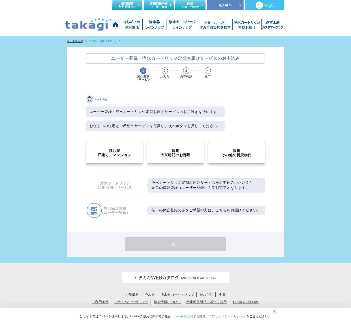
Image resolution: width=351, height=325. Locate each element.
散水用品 (206, 295)
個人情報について (167, 302)
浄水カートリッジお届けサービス (246, 25)
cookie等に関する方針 (189, 316)
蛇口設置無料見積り (127, 5)
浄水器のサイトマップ (177, 295)
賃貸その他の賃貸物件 (236, 153)
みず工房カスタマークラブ (272, 25)
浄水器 (150, 295)
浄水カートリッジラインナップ (182, 25)
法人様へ (225, 5)
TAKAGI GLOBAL (246, 302)
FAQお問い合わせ (190, 5)
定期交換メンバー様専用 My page (264, 5)
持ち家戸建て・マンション (114, 153)
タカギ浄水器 (75, 41)
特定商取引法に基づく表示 (206, 302)
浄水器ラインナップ (154, 25)
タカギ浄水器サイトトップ (116, 25)
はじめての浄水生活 (131, 25)
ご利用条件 (100, 302)
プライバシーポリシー (131, 302)
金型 (222, 295)
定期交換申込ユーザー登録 (159, 5)
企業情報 (132, 295)
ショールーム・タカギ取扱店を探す (215, 25)
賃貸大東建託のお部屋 (175, 153)
